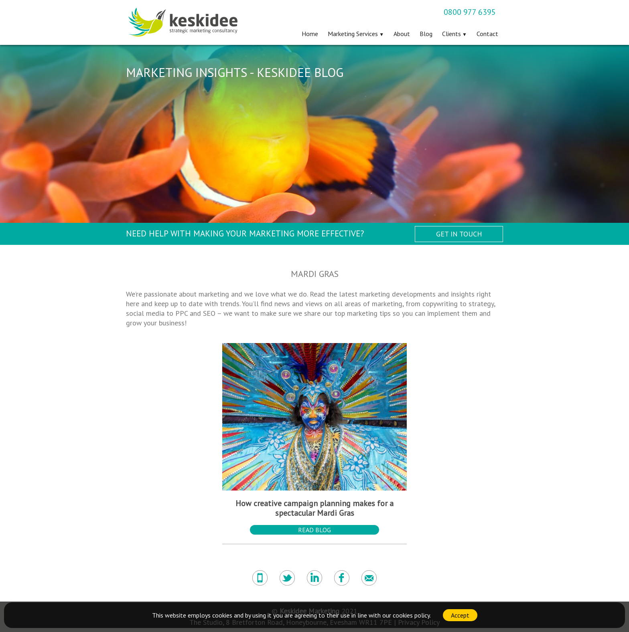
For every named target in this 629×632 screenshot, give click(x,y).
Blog (426, 34)
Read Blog (314, 530)
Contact (487, 34)
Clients (451, 34)
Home (310, 34)
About (402, 34)
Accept (460, 615)
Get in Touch (459, 233)
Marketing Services (353, 34)
